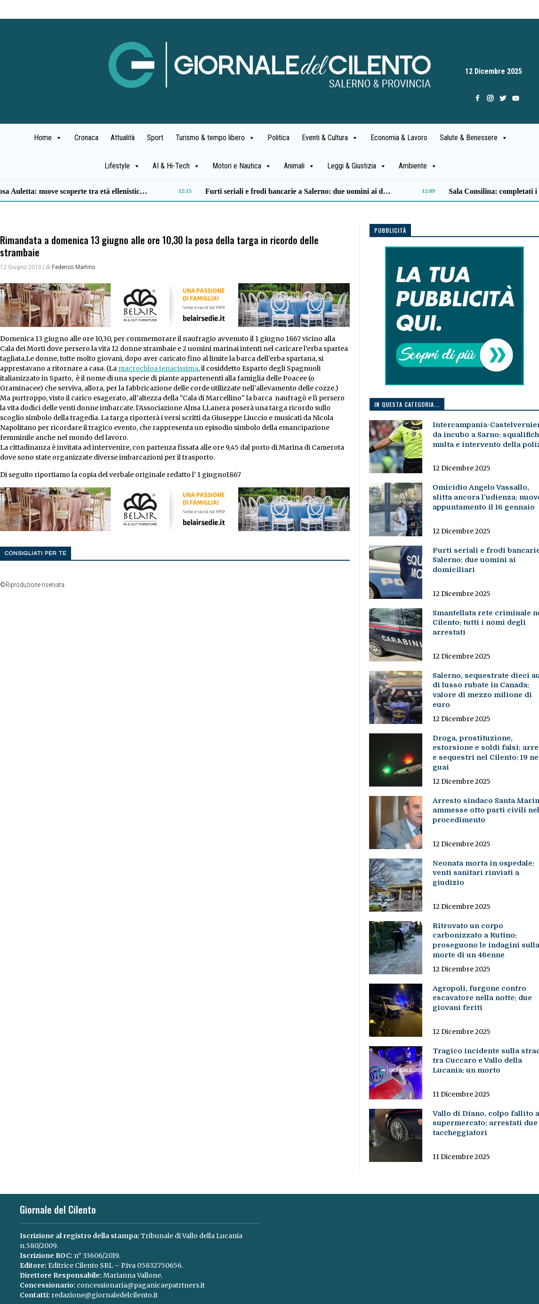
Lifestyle (122, 166)
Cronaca (86, 137)
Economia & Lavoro (398, 137)
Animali (299, 166)
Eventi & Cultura (330, 138)
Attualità (123, 137)
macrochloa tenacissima (158, 368)
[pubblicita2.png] (454, 315)
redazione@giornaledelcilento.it (104, 1295)
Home (48, 138)
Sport (155, 137)
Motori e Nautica (242, 166)
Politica (278, 137)
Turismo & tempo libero (215, 138)
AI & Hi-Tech (176, 166)
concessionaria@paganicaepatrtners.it (141, 1285)
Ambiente (418, 166)
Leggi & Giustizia (356, 166)
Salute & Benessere (474, 138)
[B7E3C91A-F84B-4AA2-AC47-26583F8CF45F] (175, 304)
